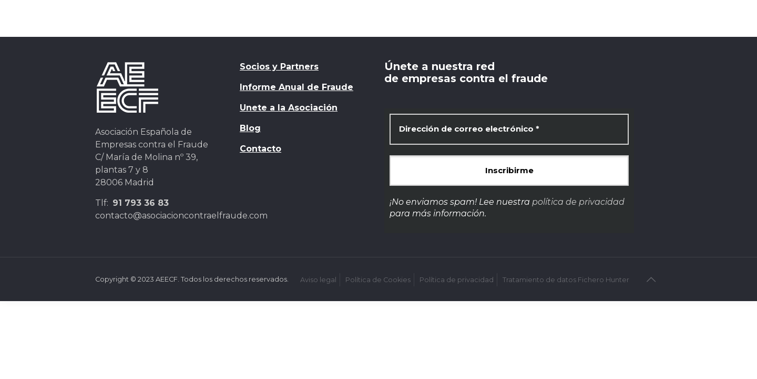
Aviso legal (318, 280)
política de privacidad (578, 202)
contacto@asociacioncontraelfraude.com (181, 216)
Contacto (260, 149)
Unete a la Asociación (288, 108)
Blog (250, 128)
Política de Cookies (378, 280)
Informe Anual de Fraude (296, 87)
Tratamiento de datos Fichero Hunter (566, 280)
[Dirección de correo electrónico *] (509, 129)
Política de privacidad (457, 280)
